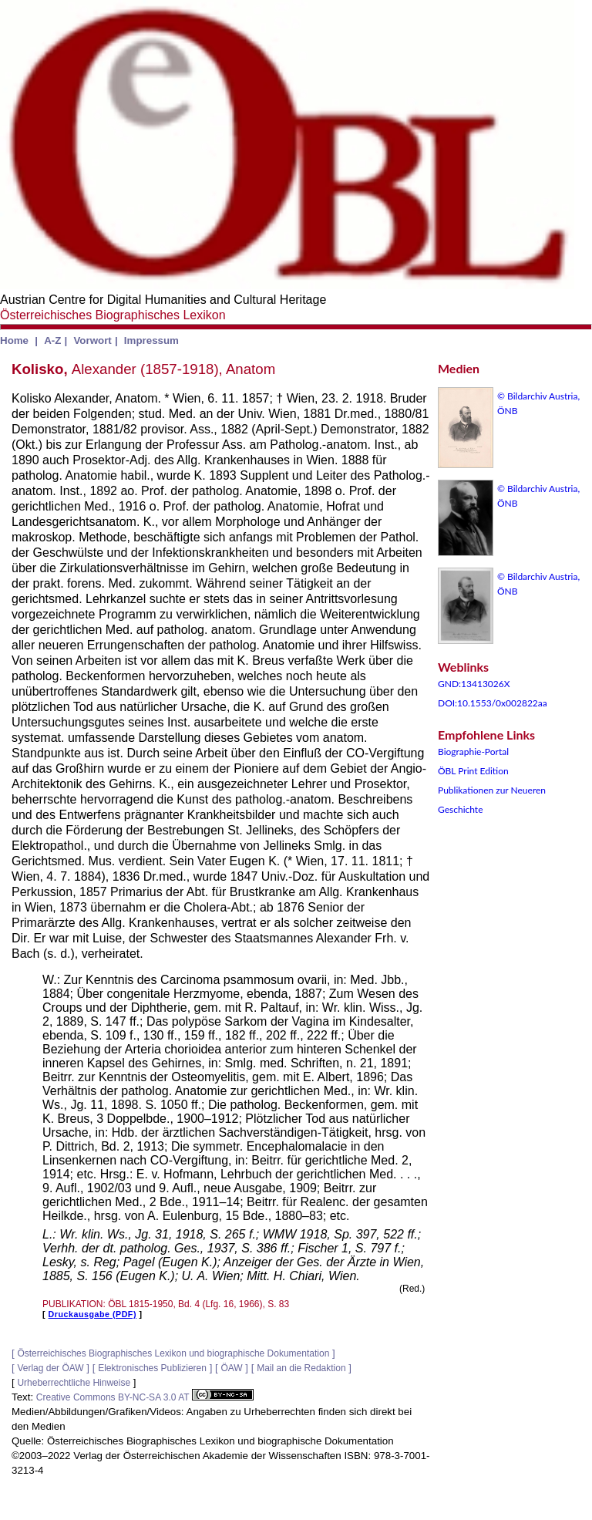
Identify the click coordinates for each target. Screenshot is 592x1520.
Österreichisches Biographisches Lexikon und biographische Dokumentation (173, 1353)
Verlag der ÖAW (50, 1368)
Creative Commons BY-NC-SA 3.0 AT (145, 1397)
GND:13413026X (474, 683)
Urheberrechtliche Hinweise (73, 1382)
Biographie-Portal (473, 751)
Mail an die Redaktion (301, 1368)
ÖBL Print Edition (473, 771)
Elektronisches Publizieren (152, 1368)
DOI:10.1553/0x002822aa (492, 703)
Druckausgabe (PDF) (92, 1314)
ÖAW (231, 1368)
